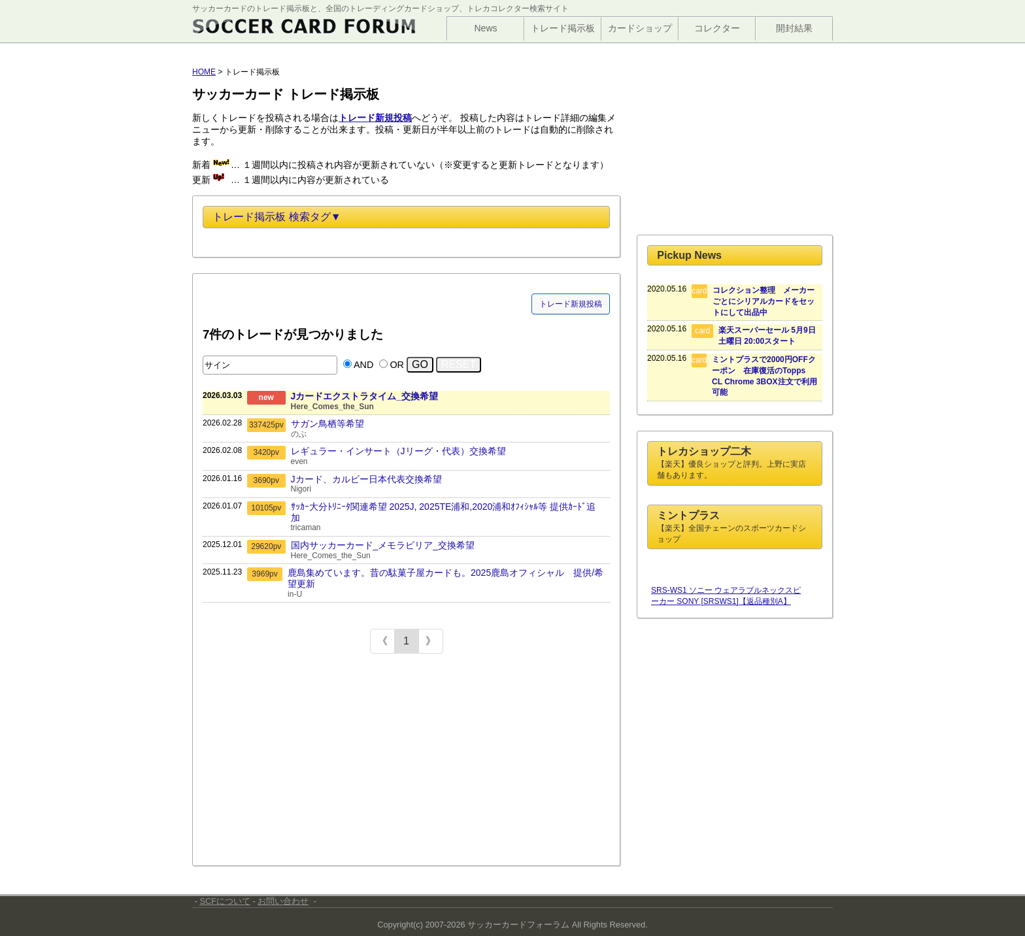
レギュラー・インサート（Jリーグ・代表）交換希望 (398, 451)
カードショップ (640, 28)
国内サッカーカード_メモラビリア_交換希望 (383, 545)
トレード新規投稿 (570, 304)
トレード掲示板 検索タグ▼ (276, 216)
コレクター (717, 28)
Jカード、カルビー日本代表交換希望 (366, 479)
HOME (204, 71)
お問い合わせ (283, 901)
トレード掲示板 (563, 28)
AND (363, 364)
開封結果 (794, 28)
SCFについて (224, 901)
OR (397, 364)
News (485, 28)
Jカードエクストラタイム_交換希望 (365, 396)
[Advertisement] (301, 761)
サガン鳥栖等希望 (327, 423)
